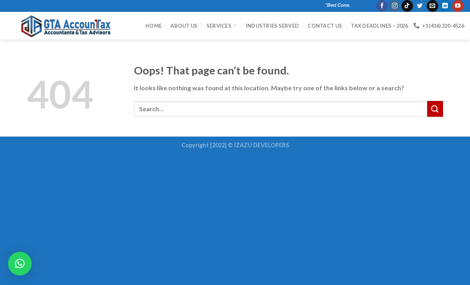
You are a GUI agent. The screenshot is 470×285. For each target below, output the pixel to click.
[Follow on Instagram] (394, 6)
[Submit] (435, 108)
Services (221, 25)
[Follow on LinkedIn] (445, 6)
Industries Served (272, 26)
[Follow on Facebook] (382, 6)
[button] (20, 264)
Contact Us (325, 26)
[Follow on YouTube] (458, 6)
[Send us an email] (432, 6)
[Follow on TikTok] (407, 6)
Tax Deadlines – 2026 (379, 26)
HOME (153, 26)
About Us (183, 26)
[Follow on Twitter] (420, 6)
